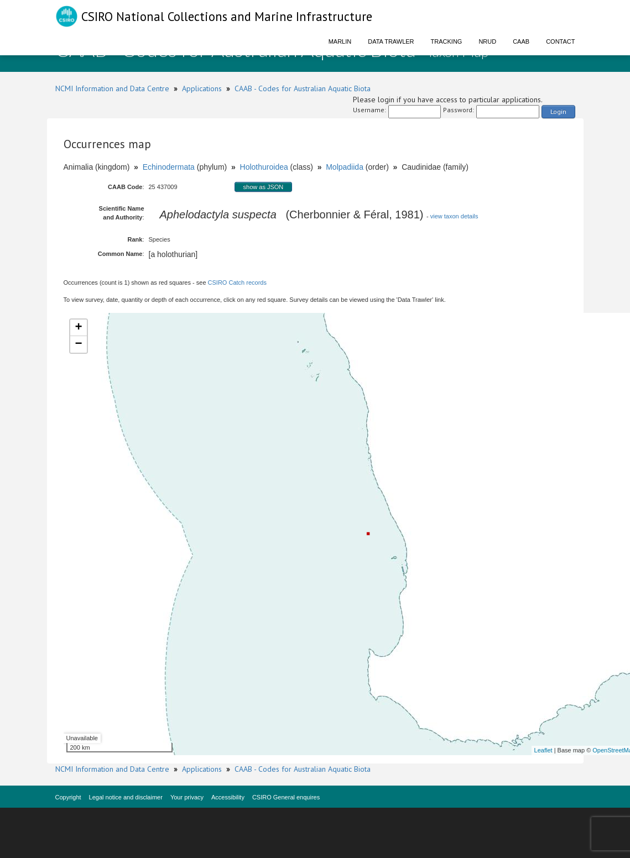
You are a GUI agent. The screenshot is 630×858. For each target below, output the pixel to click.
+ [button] (78, 328)
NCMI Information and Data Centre (112, 88)
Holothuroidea (264, 167)
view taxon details (454, 216)
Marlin (340, 41)
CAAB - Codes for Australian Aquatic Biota (303, 88)
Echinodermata (169, 167)
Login (558, 111)
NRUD (487, 41)
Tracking (446, 41)
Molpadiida (344, 167)
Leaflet (543, 750)
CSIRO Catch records (237, 282)
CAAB (521, 41)
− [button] (78, 344)
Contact (560, 41)
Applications (202, 88)
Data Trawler (391, 41)
